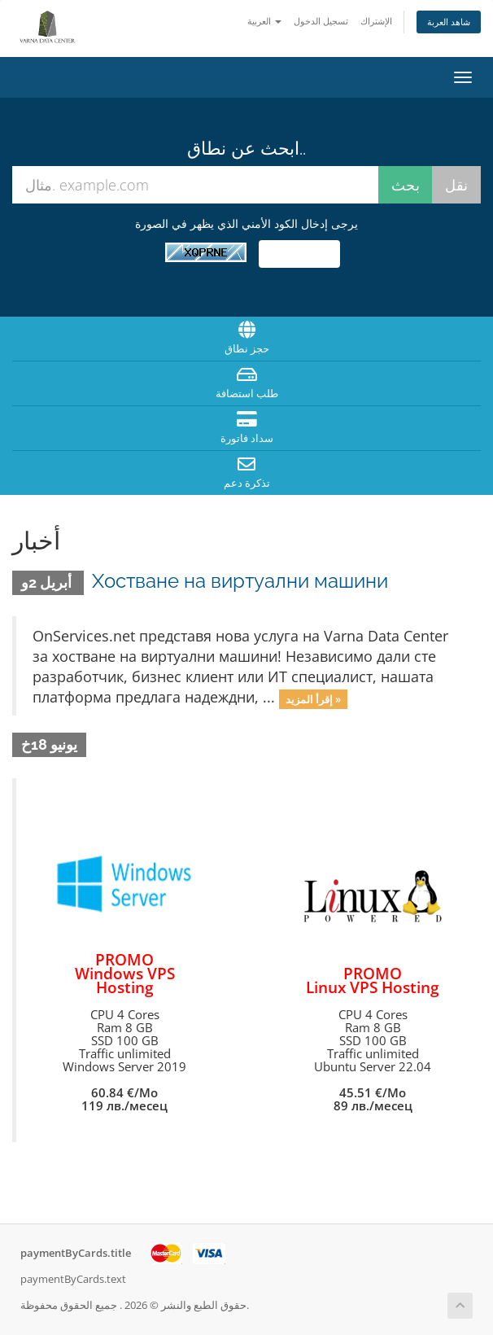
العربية (264, 21)
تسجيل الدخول (321, 21)
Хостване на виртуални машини (240, 581)
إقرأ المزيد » (313, 698)
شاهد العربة (448, 21)
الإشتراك (376, 21)
